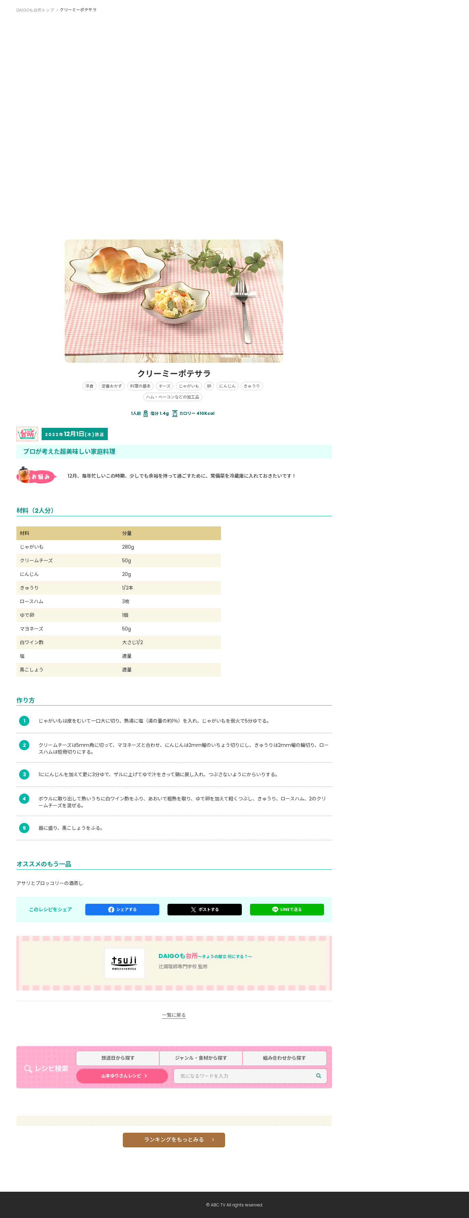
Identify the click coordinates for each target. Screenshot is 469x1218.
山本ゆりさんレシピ (121, 1076)
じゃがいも (189, 386)
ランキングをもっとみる (174, 1140)
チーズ (165, 386)
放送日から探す (118, 1058)
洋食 (89, 386)
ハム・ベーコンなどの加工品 (172, 397)
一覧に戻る (174, 1015)
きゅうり (252, 386)
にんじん (227, 386)
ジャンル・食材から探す (201, 1058)
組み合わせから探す (284, 1058)
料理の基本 (140, 386)
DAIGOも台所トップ (35, 10)
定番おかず (112, 386)
